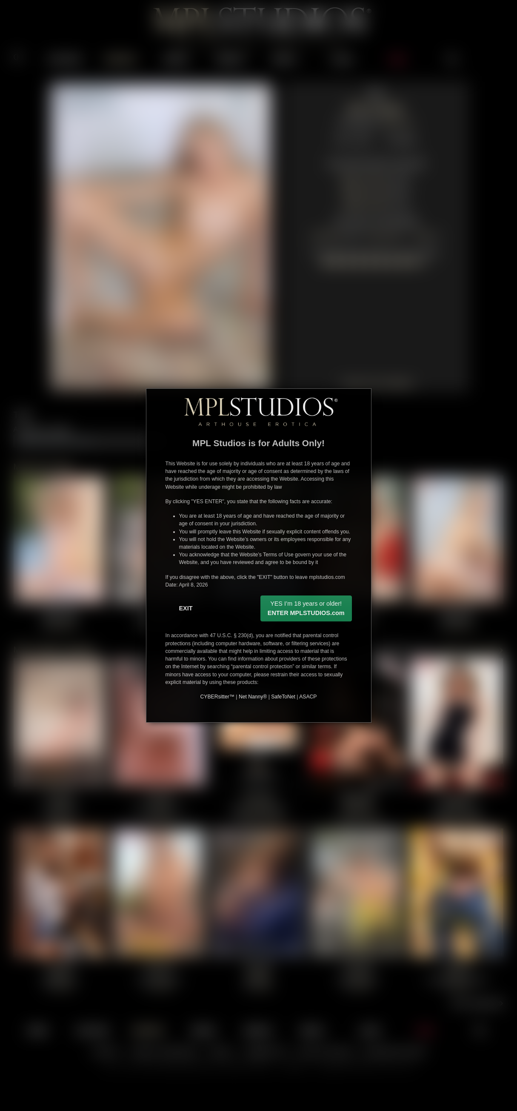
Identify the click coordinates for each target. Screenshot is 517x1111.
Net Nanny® (253, 697)
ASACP (308, 697)
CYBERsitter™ (217, 697)
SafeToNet (283, 697)
